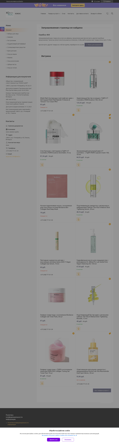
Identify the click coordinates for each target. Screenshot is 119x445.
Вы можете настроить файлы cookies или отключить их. (59, 435)
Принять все (53, 439)
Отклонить (68, 439)
